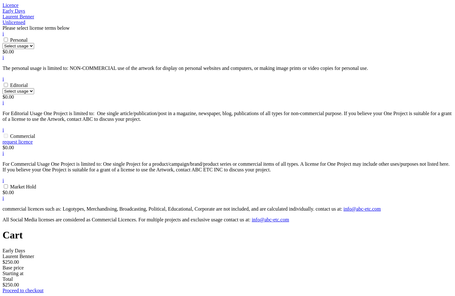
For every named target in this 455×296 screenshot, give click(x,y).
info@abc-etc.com (362, 209)
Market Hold (23, 186)
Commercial (22, 136)
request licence (18, 142)
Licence (11, 5)
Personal (18, 40)
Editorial (19, 85)
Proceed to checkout (23, 290)
